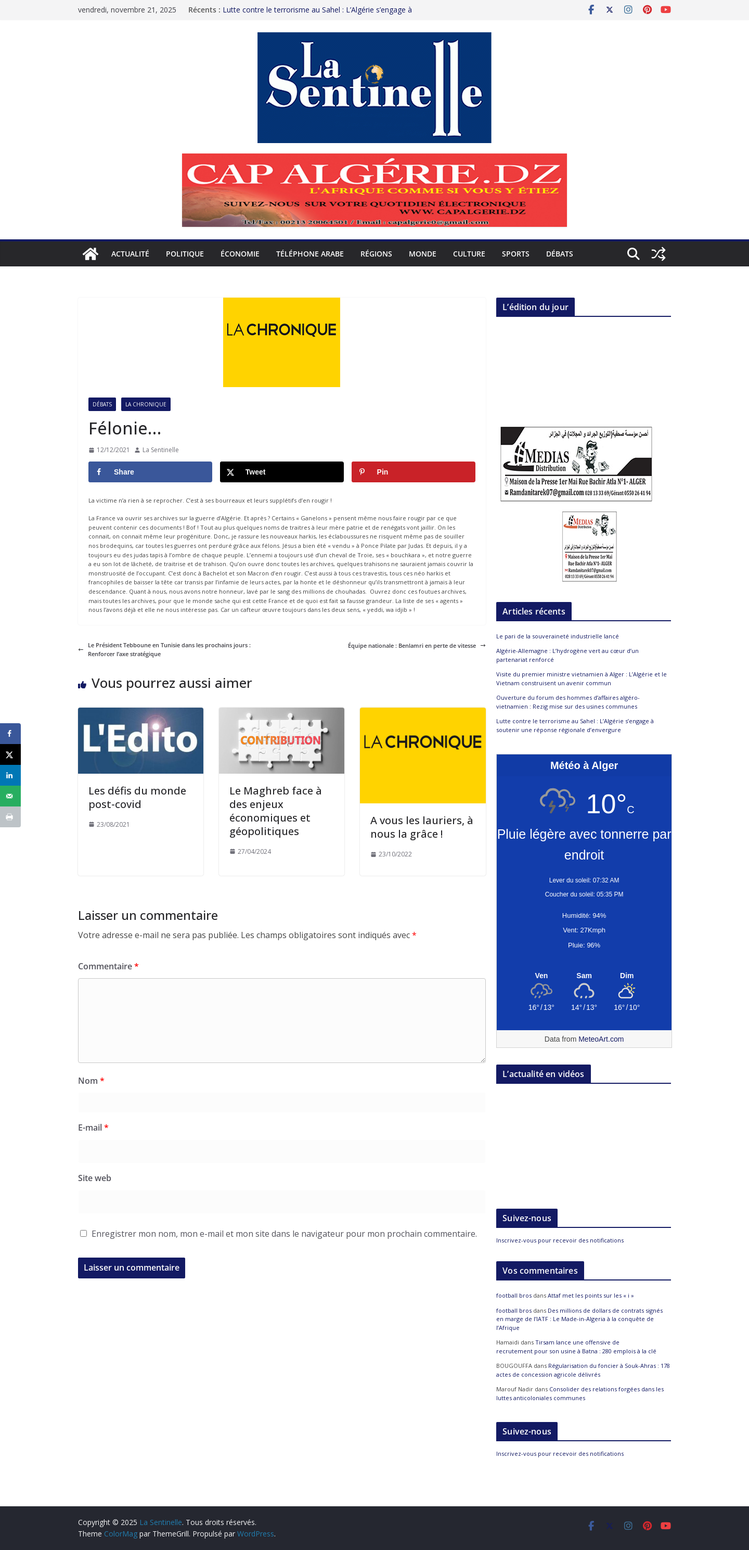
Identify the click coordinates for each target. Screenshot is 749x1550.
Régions (376, 254)
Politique (185, 254)
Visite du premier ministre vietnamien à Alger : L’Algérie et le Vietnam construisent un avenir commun (581, 678)
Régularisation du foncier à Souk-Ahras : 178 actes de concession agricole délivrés (583, 1370)
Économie (240, 254)
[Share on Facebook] (150, 472)
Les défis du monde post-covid (137, 797)
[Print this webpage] (10, 816)
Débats (559, 254)
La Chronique (145, 404)
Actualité (130, 254)
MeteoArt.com (601, 1039)
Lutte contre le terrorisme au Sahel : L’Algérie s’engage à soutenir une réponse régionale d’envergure (317, 15)
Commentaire (108, 966)
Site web (94, 1178)
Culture (469, 254)
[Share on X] (282, 472)
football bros (514, 1295)
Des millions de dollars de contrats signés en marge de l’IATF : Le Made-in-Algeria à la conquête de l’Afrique (579, 1318)
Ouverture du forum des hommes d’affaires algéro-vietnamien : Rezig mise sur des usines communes (568, 702)
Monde (422, 254)
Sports (516, 254)
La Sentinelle (161, 449)
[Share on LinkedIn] (10, 775)
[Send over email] (10, 796)
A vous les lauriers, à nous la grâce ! (421, 827)
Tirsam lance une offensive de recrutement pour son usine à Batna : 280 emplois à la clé (576, 1346)
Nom (91, 1080)
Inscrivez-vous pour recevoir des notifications (560, 1240)
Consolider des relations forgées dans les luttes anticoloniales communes (580, 1393)
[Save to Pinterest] (413, 472)
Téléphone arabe (310, 254)
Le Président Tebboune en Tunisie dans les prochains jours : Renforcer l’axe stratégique (164, 649)
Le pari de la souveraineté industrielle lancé (557, 636)
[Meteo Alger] (584, 976)
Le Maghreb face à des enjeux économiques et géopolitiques (275, 811)
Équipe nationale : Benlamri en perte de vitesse (417, 645)
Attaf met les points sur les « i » (592, 1295)
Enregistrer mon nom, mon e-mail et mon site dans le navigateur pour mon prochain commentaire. (284, 1233)
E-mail (93, 1127)
